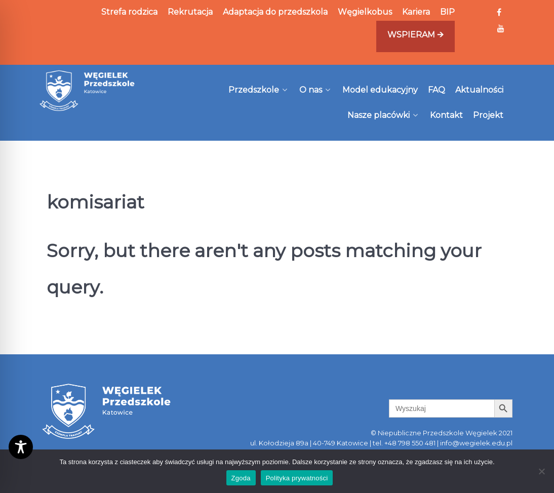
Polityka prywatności (297, 478)
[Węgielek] (87, 90)
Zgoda (241, 478)
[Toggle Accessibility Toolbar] (21, 447)
